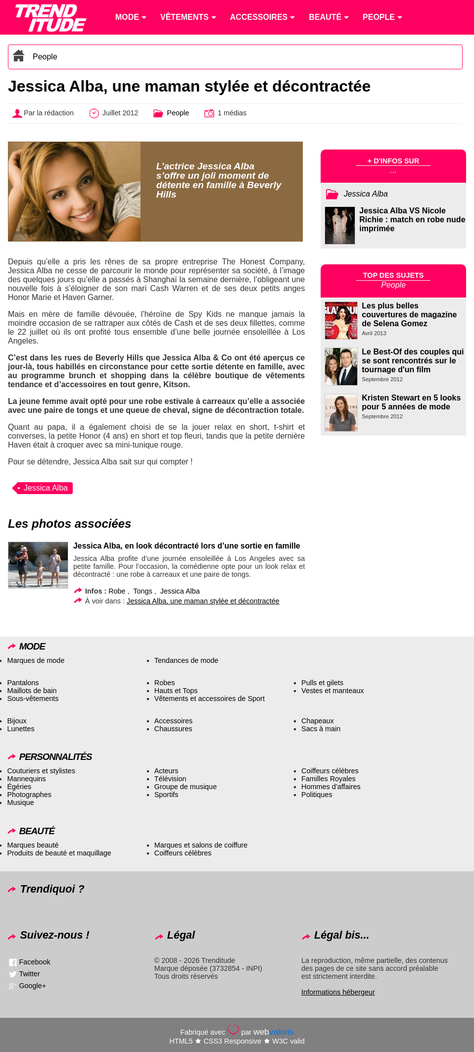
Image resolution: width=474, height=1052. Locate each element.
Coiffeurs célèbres (330, 771)
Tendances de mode (186, 660)
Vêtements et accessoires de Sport (209, 698)
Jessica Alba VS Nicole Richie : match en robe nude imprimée (412, 219)
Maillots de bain (31, 691)
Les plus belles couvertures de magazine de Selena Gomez (409, 314)
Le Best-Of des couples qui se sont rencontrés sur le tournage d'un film (413, 361)
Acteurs (166, 771)
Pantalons (23, 683)
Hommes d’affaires (331, 787)
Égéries (19, 787)
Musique (20, 802)
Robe (116, 591)
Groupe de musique (185, 787)
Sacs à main (320, 729)
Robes (164, 683)
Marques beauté (32, 845)
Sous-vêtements (32, 698)
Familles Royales (328, 779)
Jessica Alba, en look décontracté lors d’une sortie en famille (186, 546)
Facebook (34, 962)
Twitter (29, 974)
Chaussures (173, 729)
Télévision (170, 779)
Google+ (32, 986)
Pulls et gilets (322, 683)
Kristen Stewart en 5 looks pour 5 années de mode (411, 402)
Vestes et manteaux (332, 691)
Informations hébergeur (338, 992)
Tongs (142, 591)
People (45, 56)
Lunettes (20, 729)
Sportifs (166, 795)
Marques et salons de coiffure (201, 845)
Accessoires (173, 721)
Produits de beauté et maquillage (59, 853)
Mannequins (26, 779)
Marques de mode (35, 660)
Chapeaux (317, 721)
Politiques (316, 795)
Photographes (29, 795)
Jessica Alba (46, 488)
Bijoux (16, 721)
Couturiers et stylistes (41, 771)
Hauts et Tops (176, 691)
